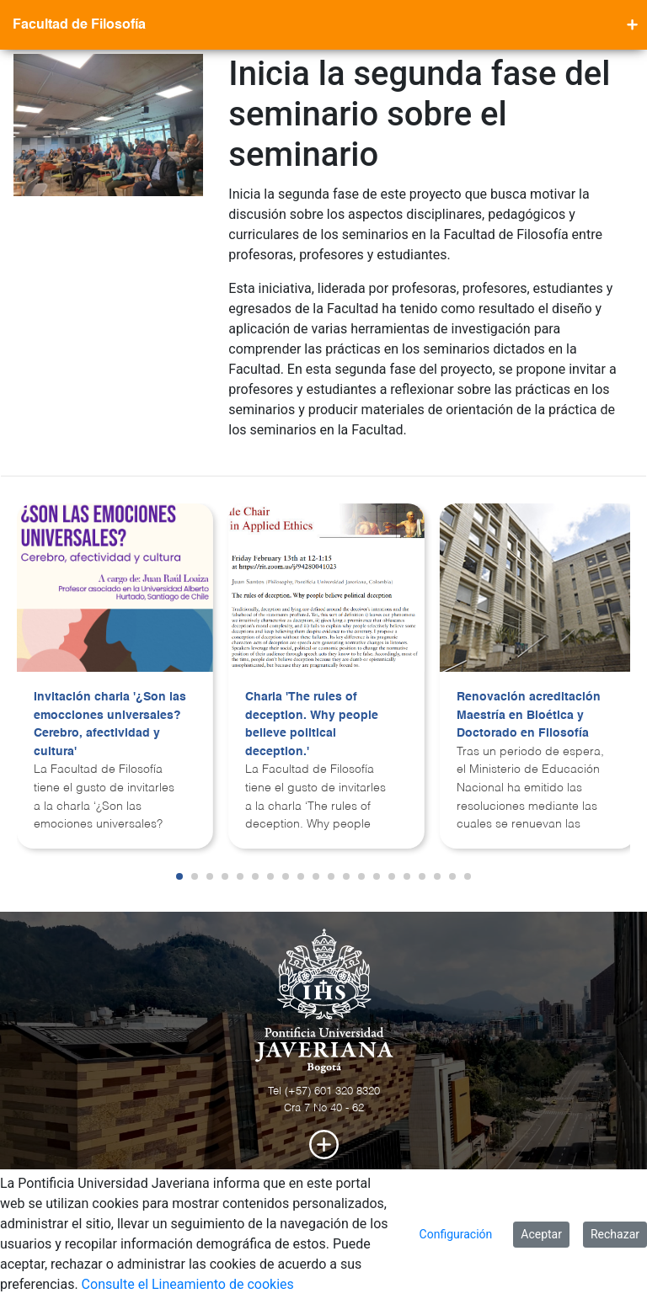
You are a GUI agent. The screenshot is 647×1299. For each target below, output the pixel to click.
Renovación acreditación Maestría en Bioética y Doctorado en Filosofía (529, 715)
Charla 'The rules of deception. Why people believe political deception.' (311, 724)
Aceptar (541, 1234)
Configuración (456, 1234)
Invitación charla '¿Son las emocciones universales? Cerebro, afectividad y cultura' (110, 724)
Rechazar (615, 1234)
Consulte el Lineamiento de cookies (188, 1284)
